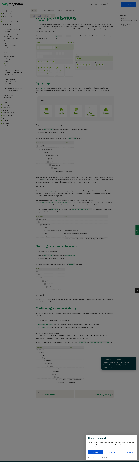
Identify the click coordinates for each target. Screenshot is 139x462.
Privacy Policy (102, 457)
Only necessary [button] (128, 452)
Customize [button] (111, 452)
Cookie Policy (92, 457)
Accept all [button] (95, 452)
